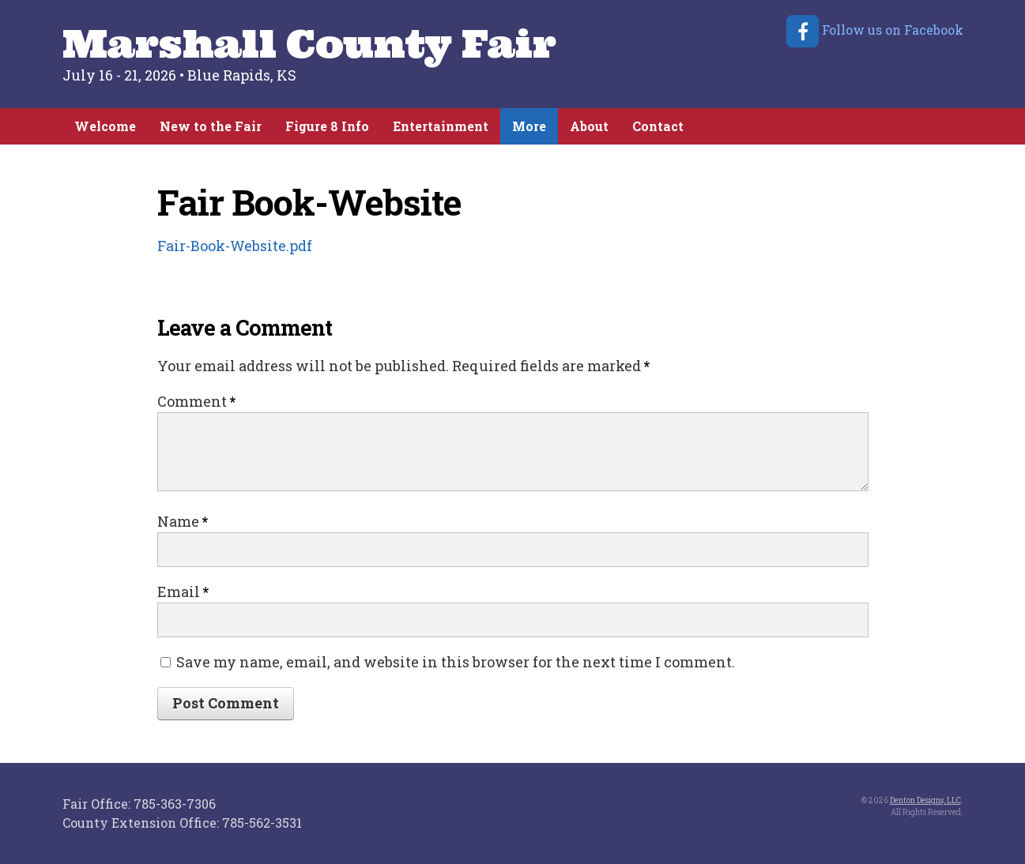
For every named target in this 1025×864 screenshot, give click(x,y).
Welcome (105, 126)
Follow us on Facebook (873, 29)
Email (183, 591)
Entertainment (440, 126)
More (529, 126)
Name (182, 521)
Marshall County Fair (309, 44)
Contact (658, 126)
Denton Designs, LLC (925, 800)
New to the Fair (211, 126)
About (589, 126)
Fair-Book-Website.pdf (234, 245)
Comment (196, 401)
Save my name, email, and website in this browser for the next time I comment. (455, 661)
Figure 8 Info (327, 126)
